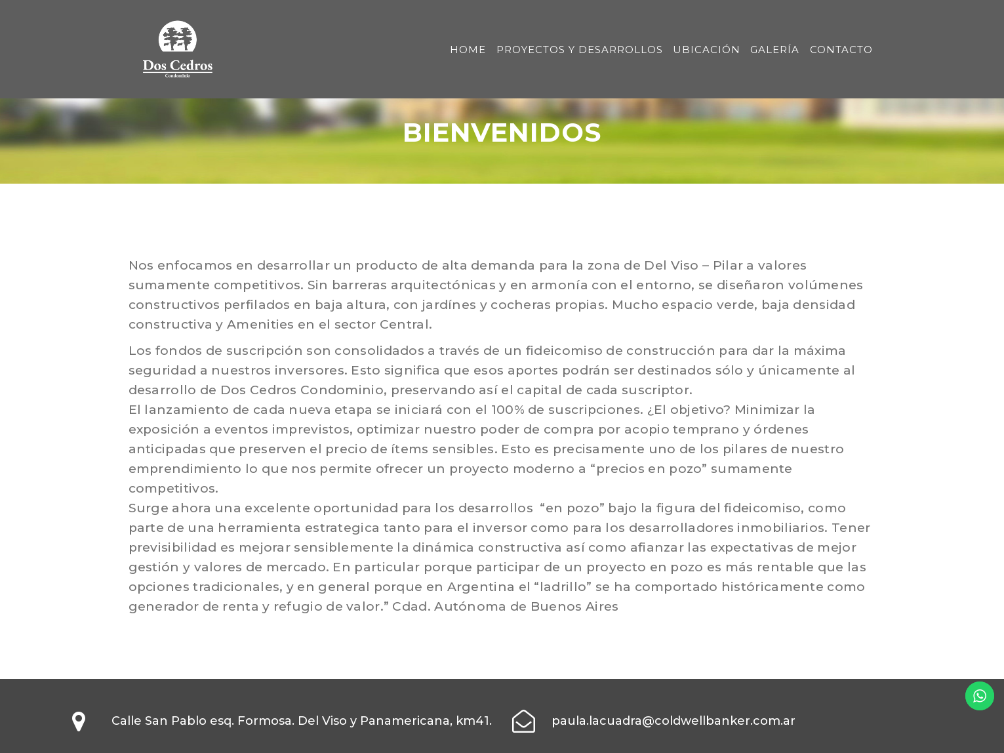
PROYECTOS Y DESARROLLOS (579, 49)
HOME (468, 49)
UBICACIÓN (706, 49)
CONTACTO (841, 49)
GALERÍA (774, 49)
